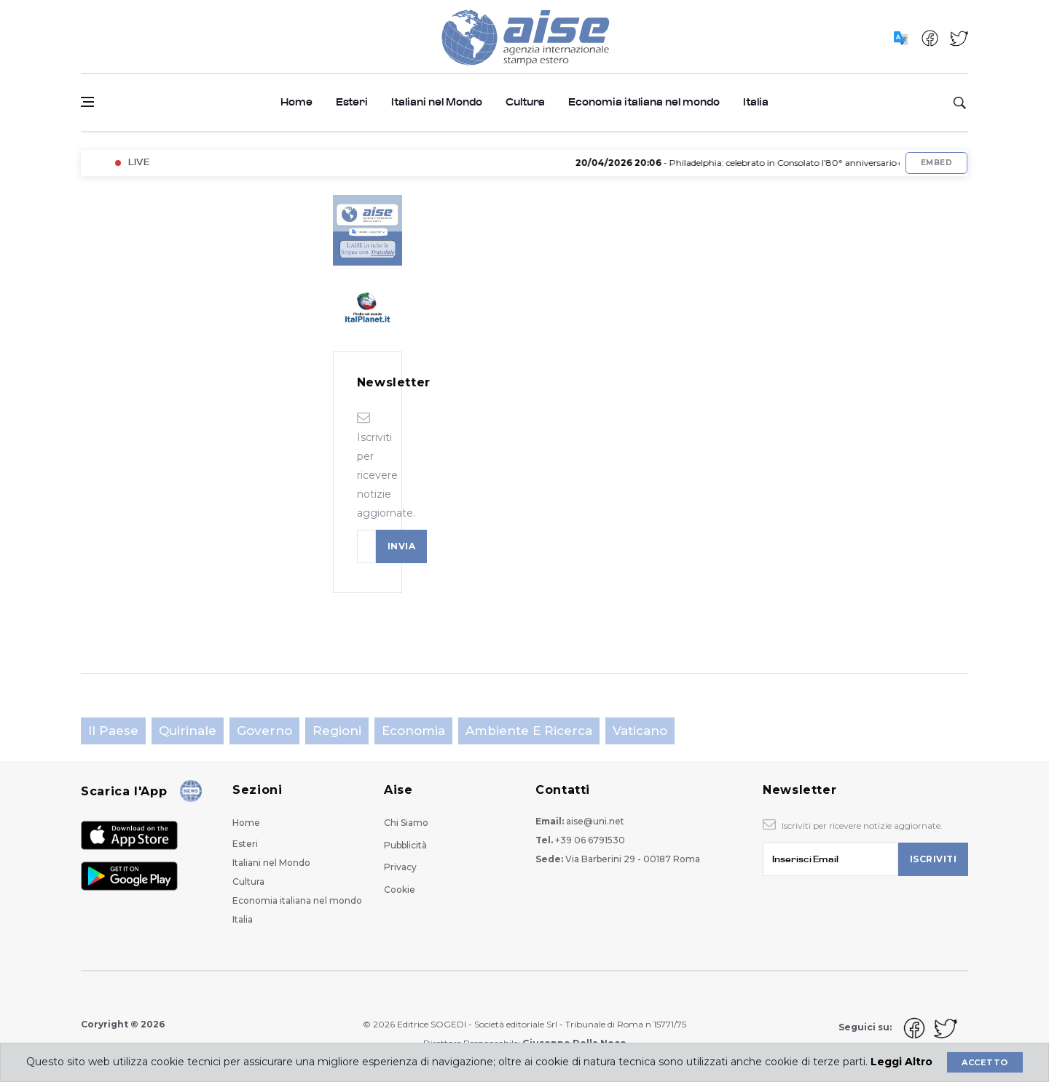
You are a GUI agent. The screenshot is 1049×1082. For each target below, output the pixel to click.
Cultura (525, 102)
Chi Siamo (406, 822)
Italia (756, 102)
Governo (264, 730)
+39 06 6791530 (590, 840)
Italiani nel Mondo (436, 102)
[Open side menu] (87, 102)
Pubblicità (405, 845)
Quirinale (187, 730)
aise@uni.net (595, 821)
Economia (413, 730)
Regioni (337, 730)
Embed (936, 162)
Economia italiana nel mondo (644, 102)
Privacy (400, 867)
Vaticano (640, 730)
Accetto (984, 1062)
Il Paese (113, 730)
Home (296, 102)
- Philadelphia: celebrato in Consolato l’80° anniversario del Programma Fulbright (802, 162)
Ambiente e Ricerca (528, 730)
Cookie (399, 889)
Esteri (352, 102)
